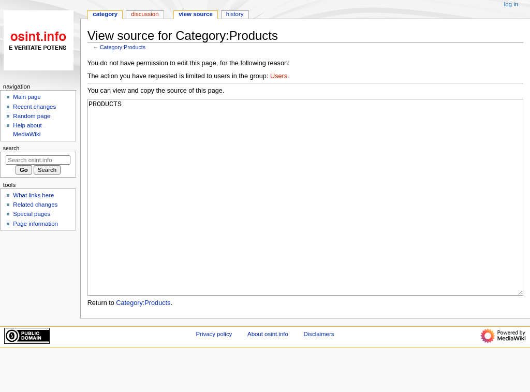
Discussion (144, 14)
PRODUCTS (305, 217)
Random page (31, 116)
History (235, 14)
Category (105, 14)
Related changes (35, 204)
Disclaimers (318, 373)
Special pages (31, 214)
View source (196, 14)
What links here (33, 195)
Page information (35, 224)
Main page (27, 97)
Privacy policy (214, 373)
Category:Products (122, 47)
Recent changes (34, 107)
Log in (511, 4)
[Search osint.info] (38, 160)
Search (11, 148)
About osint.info (267, 373)
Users (278, 76)
